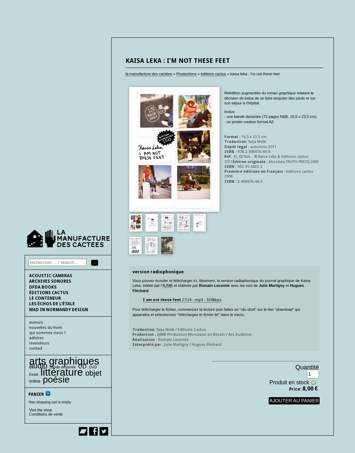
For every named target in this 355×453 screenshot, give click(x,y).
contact (35, 348)
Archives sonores (50, 281)
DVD (93, 367)
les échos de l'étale (52, 303)
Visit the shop (40, 410)
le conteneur (45, 298)
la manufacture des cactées (148, 74)
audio (38, 365)
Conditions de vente (46, 414)
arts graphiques (64, 361)
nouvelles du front (45, 327)
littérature (62, 372)
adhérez (36, 338)
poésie (56, 379)
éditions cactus (213, 74)
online (35, 381)
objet (93, 373)
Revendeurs (39, 343)
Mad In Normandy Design (58, 309)
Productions (186, 74)
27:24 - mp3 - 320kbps (182, 300)
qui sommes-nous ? (47, 333)
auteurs (36, 322)
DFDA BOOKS (43, 287)
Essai (33, 374)
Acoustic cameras (50, 275)
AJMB (168, 285)
